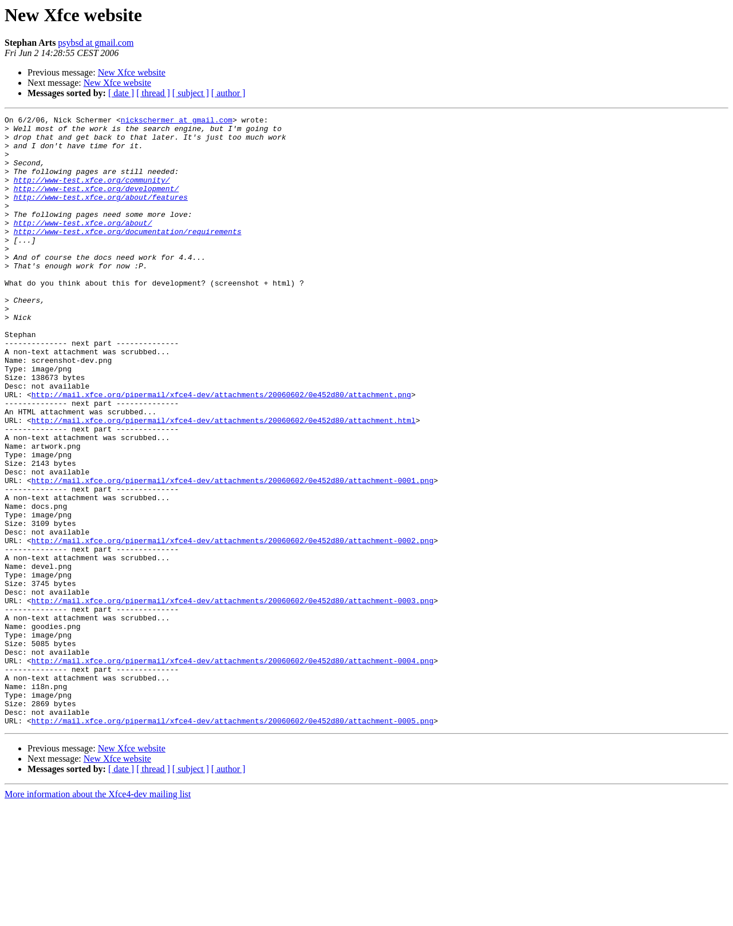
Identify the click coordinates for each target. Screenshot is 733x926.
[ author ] (228, 93)
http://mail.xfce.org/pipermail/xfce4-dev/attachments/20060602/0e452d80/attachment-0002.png (232, 626)
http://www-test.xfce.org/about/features (101, 214)
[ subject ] (190, 93)
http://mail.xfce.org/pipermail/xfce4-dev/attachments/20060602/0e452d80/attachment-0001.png (232, 554)
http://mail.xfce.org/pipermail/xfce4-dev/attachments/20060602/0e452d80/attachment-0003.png (232, 698)
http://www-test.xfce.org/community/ (92, 193)
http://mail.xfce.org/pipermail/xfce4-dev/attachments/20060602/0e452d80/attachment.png (221, 451)
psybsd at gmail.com (95, 43)
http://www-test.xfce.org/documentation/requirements (128, 255)
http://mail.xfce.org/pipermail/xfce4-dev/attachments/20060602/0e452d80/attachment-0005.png (232, 842)
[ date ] (121, 93)
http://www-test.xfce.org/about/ (83, 245)
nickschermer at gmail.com (176, 121)
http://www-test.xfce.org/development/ (96, 204)
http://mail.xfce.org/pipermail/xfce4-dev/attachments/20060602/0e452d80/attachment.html (223, 482)
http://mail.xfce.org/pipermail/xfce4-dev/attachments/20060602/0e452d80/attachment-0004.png (232, 770)
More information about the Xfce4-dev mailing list (98, 916)
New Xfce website (131, 72)
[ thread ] (153, 93)
